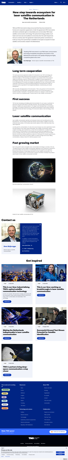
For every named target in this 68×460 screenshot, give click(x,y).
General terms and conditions (33, 446)
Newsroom (22, 385)
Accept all (60, 452)
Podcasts (23, 398)
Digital (31, 2)
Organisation (47, 393)
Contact (46, 398)
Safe (25, 2)
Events (22, 390)
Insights (22, 395)
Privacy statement (29, 443)
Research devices (24, 414)
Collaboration (46, 409)
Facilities (22, 412)
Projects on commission (49, 412)
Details (2, 456)
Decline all (60, 454)
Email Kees (26, 251)
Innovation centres (48, 422)
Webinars (23, 393)
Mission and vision (48, 387)
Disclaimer (43, 443)
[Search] (61, 2)
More (56, 2)
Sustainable (11, 2)
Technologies (23, 417)
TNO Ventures (47, 419)
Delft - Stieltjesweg (28, 248)
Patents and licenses (25, 422)
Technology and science (26, 409)
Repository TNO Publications (27, 424)
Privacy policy (7, 456)
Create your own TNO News (59, 431)
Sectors (5, 404)
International (47, 424)
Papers (22, 400)
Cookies (22, 443)
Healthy (19, 2)
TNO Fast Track (47, 417)
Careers (5, 408)
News (22, 387)
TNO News (23, 405)
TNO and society (47, 400)
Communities (47, 403)
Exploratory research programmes (28, 419)
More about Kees (26, 245)
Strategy (46, 390)
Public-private (47, 414)
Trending (23, 403)
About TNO (46, 385)
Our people (46, 395)
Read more (8, 302)
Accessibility (36, 443)
